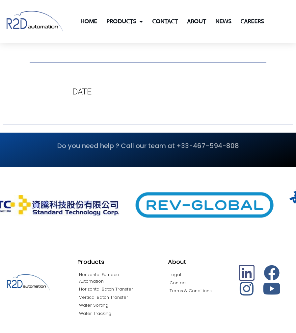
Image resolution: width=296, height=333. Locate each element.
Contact (165, 21)
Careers (252, 21)
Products (124, 21)
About (196, 21)
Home (88, 21)
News (223, 21)
